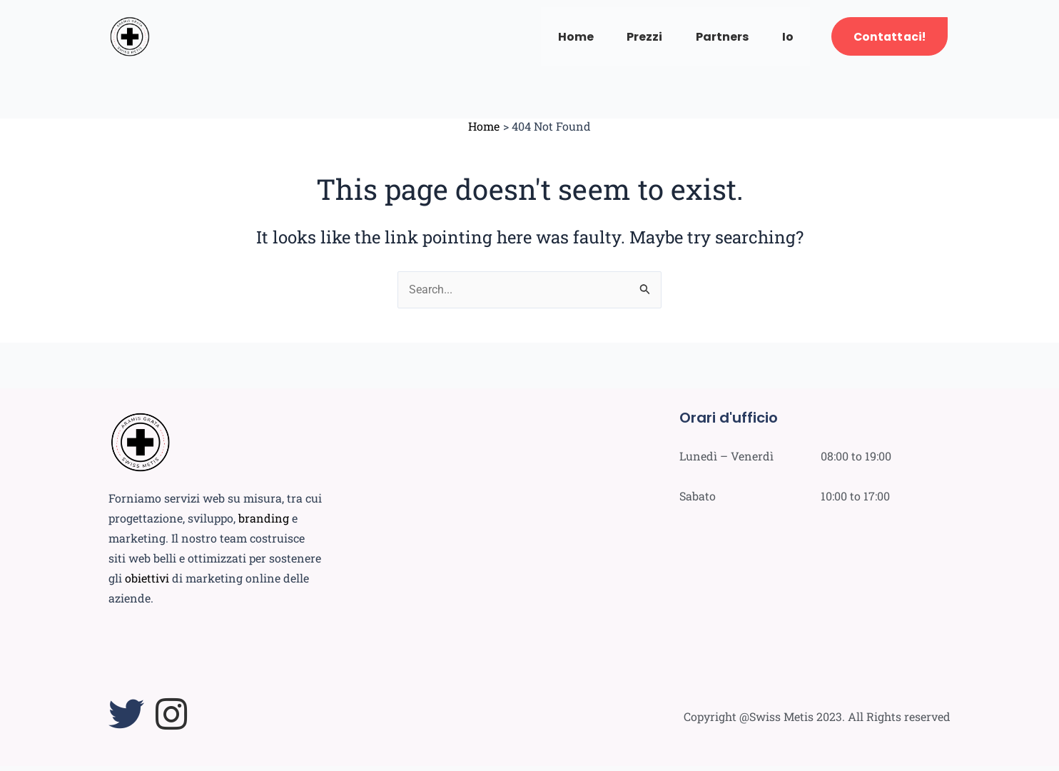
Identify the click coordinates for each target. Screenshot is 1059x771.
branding (263, 522)
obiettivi (147, 582)
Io (783, 39)
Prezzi (635, 39)
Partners (715, 39)
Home (564, 39)
